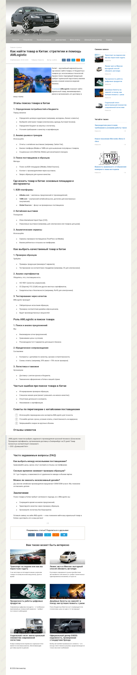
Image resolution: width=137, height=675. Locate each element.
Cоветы (109, 40)
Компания (56, 89)
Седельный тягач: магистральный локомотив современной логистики (27, 637)
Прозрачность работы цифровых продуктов (26, 602)
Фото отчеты (75, 40)
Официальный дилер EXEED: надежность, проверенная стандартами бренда (64, 637)
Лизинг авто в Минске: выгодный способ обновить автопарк (66, 567)
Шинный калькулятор (93, 40)
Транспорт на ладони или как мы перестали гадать (26, 567)
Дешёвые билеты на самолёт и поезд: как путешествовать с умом (67, 602)
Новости (15, 40)
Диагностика (60, 40)
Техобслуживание (44, 40)
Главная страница (16, 47)
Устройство (27, 40)
